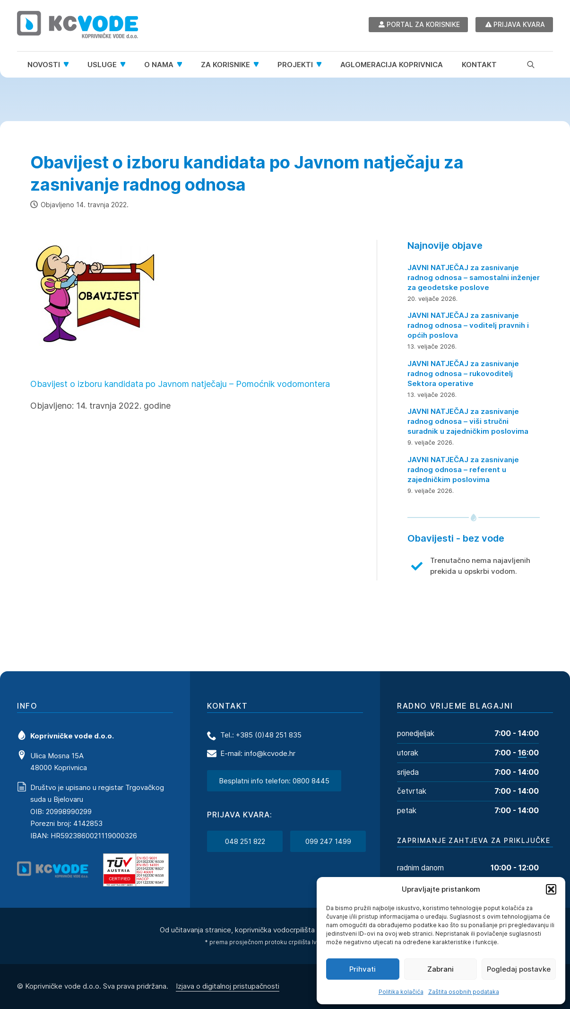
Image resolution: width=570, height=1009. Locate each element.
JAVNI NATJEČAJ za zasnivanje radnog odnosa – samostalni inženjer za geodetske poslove (473, 277)
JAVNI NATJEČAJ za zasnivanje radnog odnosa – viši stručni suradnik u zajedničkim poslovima (467, 421)
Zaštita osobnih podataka (463, 991)
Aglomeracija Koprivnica (391, 64)
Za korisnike (225, 64)
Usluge (102, 64)
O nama (158, 64)
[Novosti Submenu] (69, 65)
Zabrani (440, 969)
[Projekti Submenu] (322, 65)
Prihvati (362, 969)
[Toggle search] (530, 64)
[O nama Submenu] (182, 65)
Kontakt (479, 64)
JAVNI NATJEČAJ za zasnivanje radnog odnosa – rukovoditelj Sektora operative (463, 373)
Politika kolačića (401, 991)
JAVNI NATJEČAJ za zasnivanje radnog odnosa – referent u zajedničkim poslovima (463, 469)
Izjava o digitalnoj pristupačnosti (227, 985)
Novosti (43, 64)
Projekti (295, 64)
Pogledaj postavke (519, 969)
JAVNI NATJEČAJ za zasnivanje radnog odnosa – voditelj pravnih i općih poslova (468, 325)
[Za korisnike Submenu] (259, 65)
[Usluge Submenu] (126, 65)
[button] (551, 889)
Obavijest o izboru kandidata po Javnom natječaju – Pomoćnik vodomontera (180, 384)
